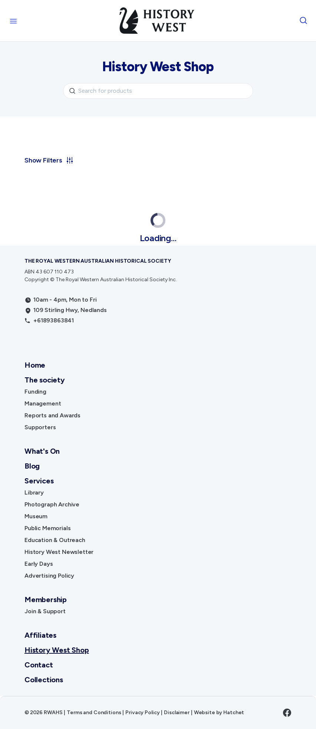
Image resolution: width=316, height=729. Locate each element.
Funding (35, 391)
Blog (32, 466)
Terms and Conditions (94, 712)
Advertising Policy (49, 575)
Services (38, 480)
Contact (38, 664)
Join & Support (45, 611)
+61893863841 (53, 320)
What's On (42, 451)
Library (34, 492)
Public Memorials (47, 528)
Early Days (38, 563)
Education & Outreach (54, 540)
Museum (35, 516)
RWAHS (53, 712)
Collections (43, 679)
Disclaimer (177, 712)
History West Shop (56, 650)
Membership (45, 599)
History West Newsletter (58, 551)
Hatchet (233, 712)
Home (34, 365)
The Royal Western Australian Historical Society (97, 261)
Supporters (40, 427)
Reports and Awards (52, 415)
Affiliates (40, 635)
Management (42, 403)
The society (44, 379)
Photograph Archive (51, 504)
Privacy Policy (142, 712)
